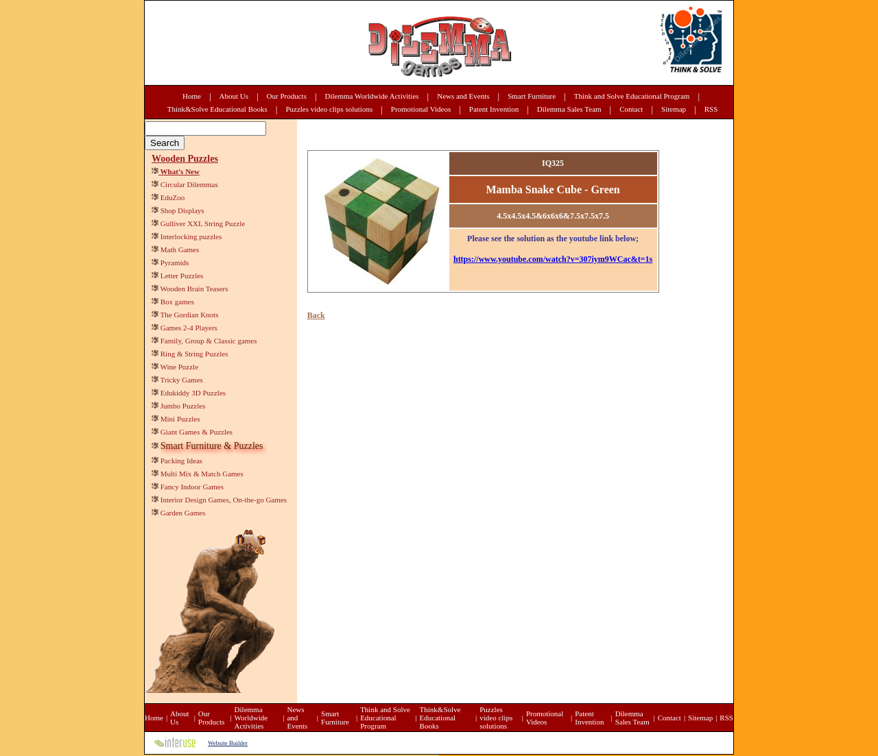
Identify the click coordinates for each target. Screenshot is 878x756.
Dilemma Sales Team (569, 109)
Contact (631, 109)
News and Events (463, 96)
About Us (234, 96)
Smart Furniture (532, 96)
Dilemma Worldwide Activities (372, 96)
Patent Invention (494, 109)
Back (316, 315)
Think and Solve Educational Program (632, 96)
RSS (711, 109)
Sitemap (673, 109)
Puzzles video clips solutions (328, 109)
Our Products (287, 96)
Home (191, 96)
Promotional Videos (421, 109)
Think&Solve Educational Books (217, 109)
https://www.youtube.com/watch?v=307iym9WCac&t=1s (552, 259)
